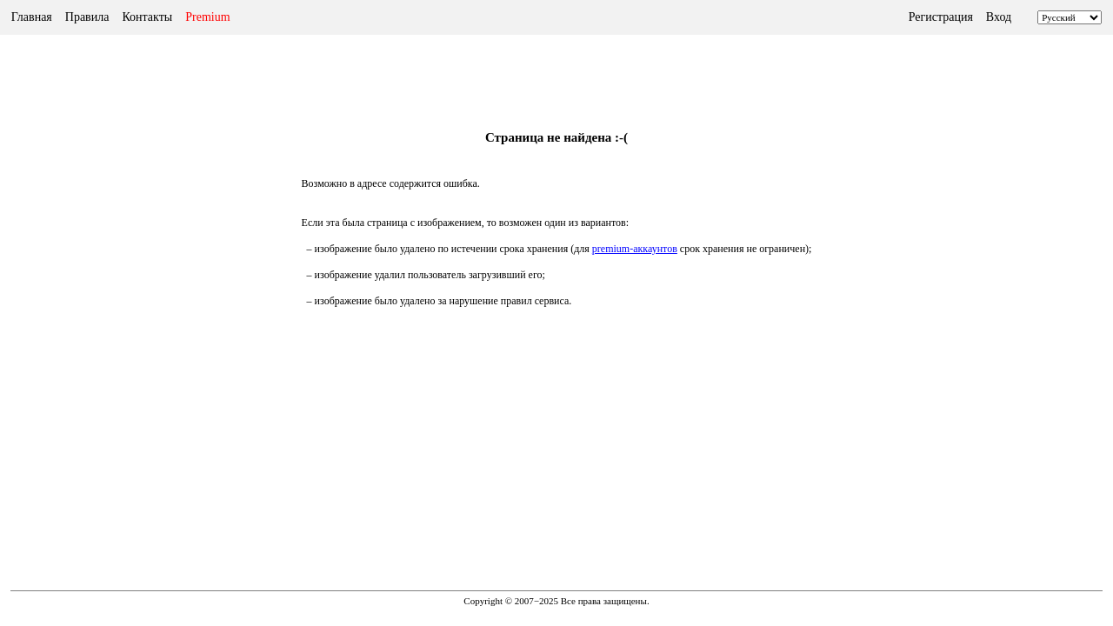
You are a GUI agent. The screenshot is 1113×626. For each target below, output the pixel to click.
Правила (87, 16)
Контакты (147, 16)
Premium (207, 16)
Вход (998, 16)
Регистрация (941, 16)
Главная (31, 16)
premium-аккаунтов (634, 249)
